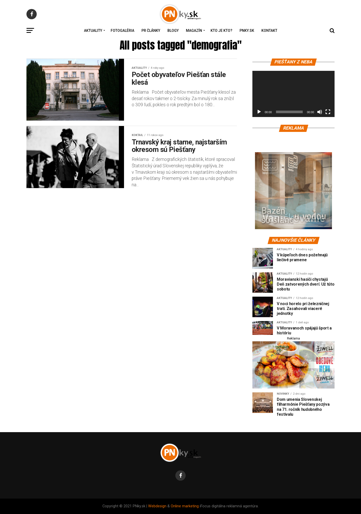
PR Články (150, 30)
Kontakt (269, 30)
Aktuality (93, 30)
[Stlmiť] (319, 111)
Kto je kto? (221, 30)
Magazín (194, 30)
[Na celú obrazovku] (327, 111)
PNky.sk (247, 30)
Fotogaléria (122, 30)
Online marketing (185, 506)
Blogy (173, 30)
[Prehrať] (259, 111)
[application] (293, 94)
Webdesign (157, 506)
